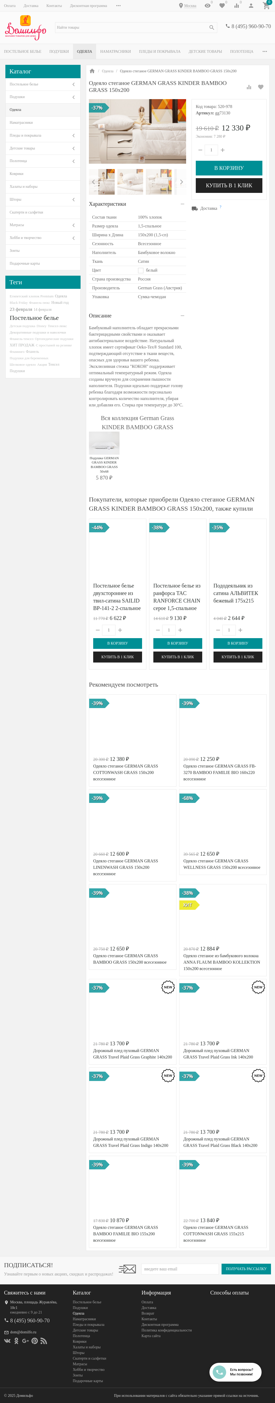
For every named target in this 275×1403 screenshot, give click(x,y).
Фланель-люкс (39, 303)
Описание (100, 316)
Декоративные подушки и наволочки (38, 332)
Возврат (148, 1313)
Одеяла (84, 52)
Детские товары (205, 52)
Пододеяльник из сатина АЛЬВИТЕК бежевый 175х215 (236, 593)
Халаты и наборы (24, 187)
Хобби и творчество (25, 238)
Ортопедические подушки (54, 339)
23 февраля (21, 309)
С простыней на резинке (54, 345)
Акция (42, 364)
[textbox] (136, 27)
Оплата (10, 6)
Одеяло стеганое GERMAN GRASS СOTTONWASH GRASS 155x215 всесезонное (215, 1234)
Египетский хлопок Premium (32, 296)
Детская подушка (22, 326)
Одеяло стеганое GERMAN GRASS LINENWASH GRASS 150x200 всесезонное (125, 867)
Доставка (31, 6)
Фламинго (17, 352)
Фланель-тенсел (22, 339)
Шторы (15, 199)
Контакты (54, 6)
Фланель (32, 352)
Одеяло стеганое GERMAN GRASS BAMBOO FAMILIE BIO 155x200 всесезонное (125, 1234)
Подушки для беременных (29, 358)
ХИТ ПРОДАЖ (22, 345)
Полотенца (242, 52)
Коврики (16, 174)
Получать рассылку (246, 1269)
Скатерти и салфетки (26, 212)
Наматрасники (115, 52)
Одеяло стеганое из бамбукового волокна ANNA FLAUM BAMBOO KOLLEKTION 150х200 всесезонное (221, 962)
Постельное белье (22, 52)
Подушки (59, 52)
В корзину (229, 168)
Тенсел (53, 364)
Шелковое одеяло (23, 364)
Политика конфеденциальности (167, 1330)
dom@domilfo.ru (23, 1332)
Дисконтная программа (88, 6)
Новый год (59, 302)
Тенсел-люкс (57, 326)
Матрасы (17, 225)
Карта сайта (151, 1336)
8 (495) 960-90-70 (251, 26)
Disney (41, 326)
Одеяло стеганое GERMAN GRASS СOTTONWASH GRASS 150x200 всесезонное (125, 772)
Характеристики (107, 204)
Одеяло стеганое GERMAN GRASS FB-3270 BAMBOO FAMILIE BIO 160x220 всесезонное (219, 772)
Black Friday (19, 303)
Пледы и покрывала (160, 52)
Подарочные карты (25, 263)
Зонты (15, 251)
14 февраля (43, 309)
